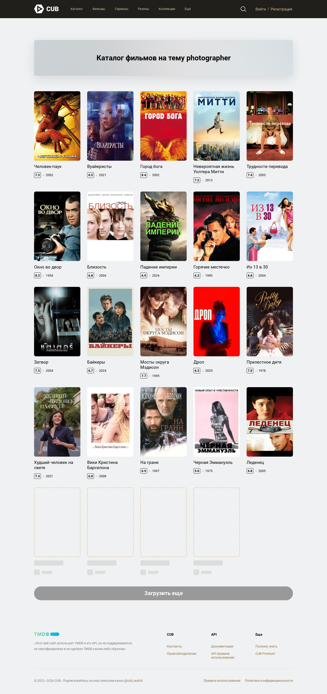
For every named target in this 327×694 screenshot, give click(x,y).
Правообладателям (181, 653)
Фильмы (98, 9)
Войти (260, 9)
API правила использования (222, 655)
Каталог (77, 9)
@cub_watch (133, 680)
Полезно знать (266, 646)
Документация (222, 646)
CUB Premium (265, 653)
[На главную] (46, 9)
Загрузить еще (163, 593)
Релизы (143, 9)
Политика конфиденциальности (269, 680)
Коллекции (167, 9)
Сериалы (121, 9)
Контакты (174, 646)
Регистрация (281, 9)
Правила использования (221, 680)
